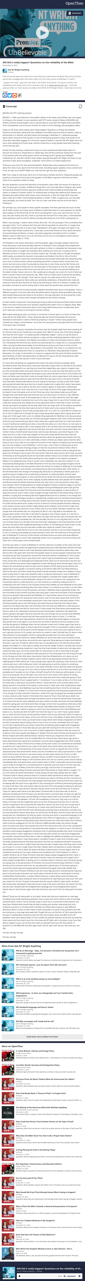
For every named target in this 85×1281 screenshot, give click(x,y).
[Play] (19, 1276)
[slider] (39, 1276)
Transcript (74, 13)
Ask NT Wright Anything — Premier (29, 1271)
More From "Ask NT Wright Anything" (42, 1037)
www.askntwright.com (58, 85)
